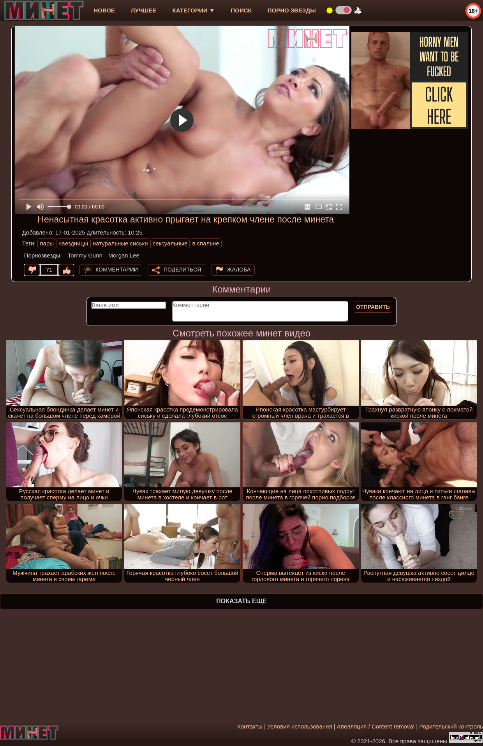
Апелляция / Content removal (375, 726)
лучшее (143, 10)
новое (104, 10)
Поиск (241, 10)
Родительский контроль (451, 726)
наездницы (73, 243)
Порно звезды (292, 10)
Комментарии (116, 269)
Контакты (250, 726)
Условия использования (299, 726)
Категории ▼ (194, 10)
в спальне (205, 243)
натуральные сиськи (120, 243)
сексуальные (170, 243)
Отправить (373, 307)
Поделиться (182, 269)
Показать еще (241, 601)
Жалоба (239, 269)
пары (47, 243)
